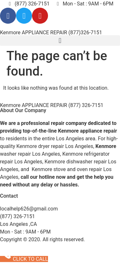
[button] (60, 40)
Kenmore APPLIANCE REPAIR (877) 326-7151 (51, 105)
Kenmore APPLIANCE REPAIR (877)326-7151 (51, 32)
